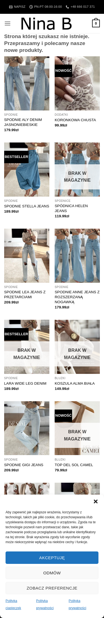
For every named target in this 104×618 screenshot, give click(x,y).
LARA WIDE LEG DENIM (25, 383)
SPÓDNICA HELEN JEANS (71, 208)
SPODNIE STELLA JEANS (26, 206)
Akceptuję (52, 557)
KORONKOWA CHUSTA (75, 120)
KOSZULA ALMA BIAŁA (75, 383)
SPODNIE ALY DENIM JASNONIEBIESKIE (23, 122)
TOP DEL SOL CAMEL (74, 465)
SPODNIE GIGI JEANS (23, 465)
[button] (95, 501)
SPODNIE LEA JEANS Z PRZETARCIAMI (25, 294)
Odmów (52, 573)
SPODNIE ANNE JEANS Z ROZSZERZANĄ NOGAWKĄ (77, 297)
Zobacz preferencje (52, 588)
